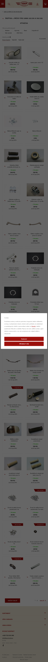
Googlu (34, 326)
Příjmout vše (24, 344)
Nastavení (24, 339)
